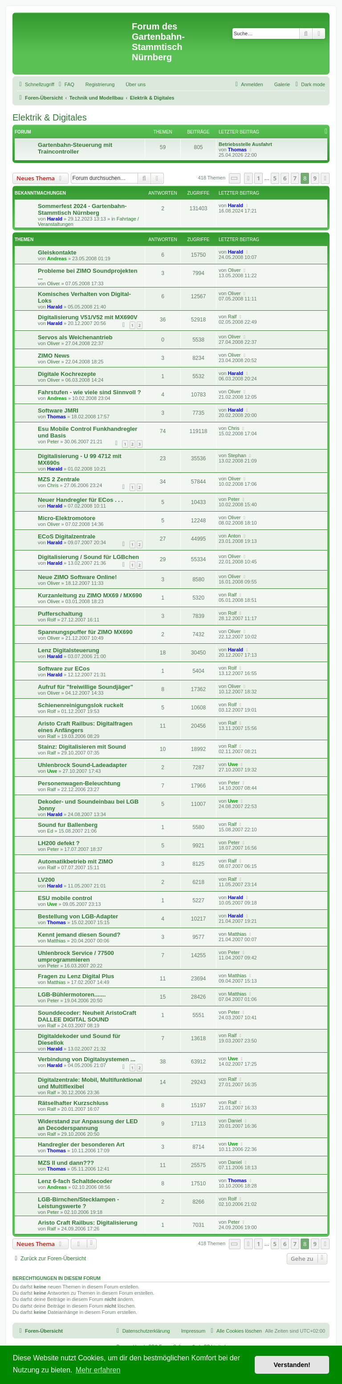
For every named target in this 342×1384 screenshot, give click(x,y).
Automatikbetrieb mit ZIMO (75, 861)
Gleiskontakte (57, 252)
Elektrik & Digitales (49, 117)
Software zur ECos (64, 668)
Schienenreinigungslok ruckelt (80, 705)
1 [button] (258, 178)
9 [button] (315, 178)
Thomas (237, 149)
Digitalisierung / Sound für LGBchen (88, 557)
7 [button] (295, 178)
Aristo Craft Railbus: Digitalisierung (87, 1222)
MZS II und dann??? (66, 1162)
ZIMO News (53, 355)
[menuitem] (65, 84)
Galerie (282, 84)
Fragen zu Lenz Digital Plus (76, 976)
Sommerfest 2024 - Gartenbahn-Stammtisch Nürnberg (82, 209)
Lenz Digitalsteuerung (68, 650)
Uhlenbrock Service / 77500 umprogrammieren (76, 956)
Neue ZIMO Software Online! (77, 577)
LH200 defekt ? (59, 843)
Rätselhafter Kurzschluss (73, 1103)
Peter (53, 441)
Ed (50, 831)
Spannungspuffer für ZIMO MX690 (85, 632)
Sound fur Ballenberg (68, 824)
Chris (234, 428)
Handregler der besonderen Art (81, 1144)
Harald (54, 218)
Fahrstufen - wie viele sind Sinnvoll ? (89, 392)
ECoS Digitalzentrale (66, 536)
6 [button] (284, 178)
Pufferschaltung (60, 613)
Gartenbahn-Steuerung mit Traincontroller (75, 148)
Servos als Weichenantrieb (75, 337)
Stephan (237, 455)
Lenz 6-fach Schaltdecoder (75, 1181)
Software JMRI (58, 410)
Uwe (52, 771)
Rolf (51, 619)
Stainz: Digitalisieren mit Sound (82, 746)
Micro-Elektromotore (66, 518)
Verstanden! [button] (292, 1364)
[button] (234, 178)
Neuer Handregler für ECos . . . (80, 499)
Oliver (53, 283)
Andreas (57, 258)
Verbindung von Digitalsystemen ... (86, 1059)
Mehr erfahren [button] (98, 1370)
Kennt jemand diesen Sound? (79, 934)
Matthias (56, 940)
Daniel (235, 1120)
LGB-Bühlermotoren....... (72, 994)
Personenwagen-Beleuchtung (79, 783)
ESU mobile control (65, 898)
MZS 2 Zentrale (59, 479)
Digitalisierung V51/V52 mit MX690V (88, 317)
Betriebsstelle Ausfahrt (245, 144)
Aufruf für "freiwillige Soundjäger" (85, 687)
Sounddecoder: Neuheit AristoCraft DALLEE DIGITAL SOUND (87, 1016)
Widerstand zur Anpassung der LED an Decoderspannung (88, 1124)
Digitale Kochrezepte (67, 374)
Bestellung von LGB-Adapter (78, 916)
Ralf (232, 316)
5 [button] (275, 178)
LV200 (46, 879)
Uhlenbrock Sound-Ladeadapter (82, 765)
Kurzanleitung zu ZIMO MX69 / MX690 (90, 595)
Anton (234, 535)
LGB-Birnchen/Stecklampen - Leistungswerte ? (78, 1202)
